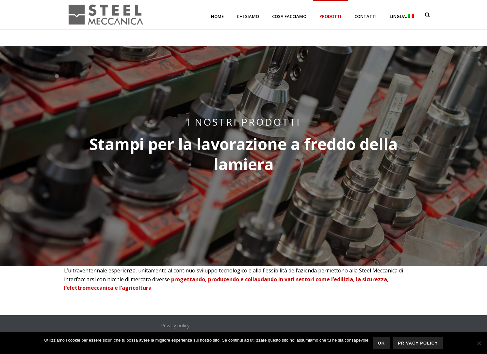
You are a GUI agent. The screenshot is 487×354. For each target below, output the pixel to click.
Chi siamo (248, 16)
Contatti (365, 16)
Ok (381, 343)
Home (217, 16)
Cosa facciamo (289, 16)
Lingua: (402, 16)
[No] (479, 343)
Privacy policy (175, 325)
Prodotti (330, 16)
